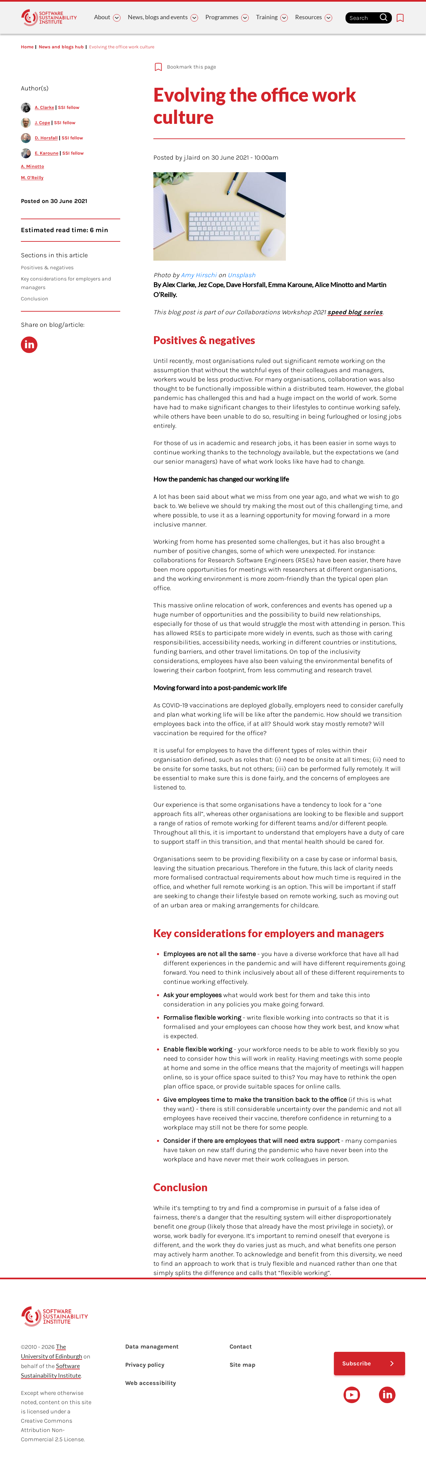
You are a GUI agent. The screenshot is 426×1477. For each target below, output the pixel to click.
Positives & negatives (47, 267)
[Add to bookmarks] (268, 67)
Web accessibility (150, 1383)
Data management (152, 1346)
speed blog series (355, 312)
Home (27, 47)
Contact (241, 1346)
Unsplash (241, 275)
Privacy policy (144, 1364)
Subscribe (356, 1363)
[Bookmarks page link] (400, 18)
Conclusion (34, 298)
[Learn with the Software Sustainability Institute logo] (49, 17)
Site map (242, 1364)
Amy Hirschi (199, 275)
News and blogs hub (61, 47)
